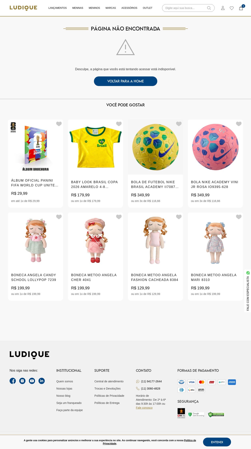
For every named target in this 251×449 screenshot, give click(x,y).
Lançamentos (58, 8)
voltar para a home (125, 81)
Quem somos (64, 381)
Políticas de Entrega (106, 402)
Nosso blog (63, 395)
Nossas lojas (64, 388)
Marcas (111, 8)
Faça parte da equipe (69, 410)
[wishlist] (231, 8)
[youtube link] (32, 381)
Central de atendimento (109, 381)
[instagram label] (22, 381)
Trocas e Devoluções (107, 388)
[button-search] (209, 8)
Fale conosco (144, 407)
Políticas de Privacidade (109, 395)
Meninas (77, 8)
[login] (223, 8)
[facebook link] (13, 381)
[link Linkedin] (41, 381)
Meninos (94, 8)
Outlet (147, 8)
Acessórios (129, 8)
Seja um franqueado (69, 402)
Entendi (217, 442)
